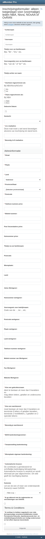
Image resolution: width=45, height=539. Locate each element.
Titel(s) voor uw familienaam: (15, 49)
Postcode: (8, 256)
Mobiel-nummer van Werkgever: (16, 358)
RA (6, 89)
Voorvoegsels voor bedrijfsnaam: (16, 307)
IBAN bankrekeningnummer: (15, 435)
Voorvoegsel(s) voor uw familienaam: (18, 61)
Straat (7, 155)
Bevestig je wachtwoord (13, 425)
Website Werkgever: (11, 378)
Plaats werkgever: (10, 329)
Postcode (8, 194)
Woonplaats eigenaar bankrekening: (18, 454)
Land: (6, 275)
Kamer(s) (7, 483)
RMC (7, 101)
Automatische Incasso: (13, 464)
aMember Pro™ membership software (25, 534)
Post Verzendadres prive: (13, 226)
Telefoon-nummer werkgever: (15, 349)
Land (6, 174)
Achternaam (9, 30)
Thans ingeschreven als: (13, 95)
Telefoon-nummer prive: (13, 204)
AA (6, 91)
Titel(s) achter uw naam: (13, 73)
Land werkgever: (10, 339)
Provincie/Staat (10, 184)
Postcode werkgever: (12, 319)
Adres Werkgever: (10, 288)
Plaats (7, 165)
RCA (6, 103)
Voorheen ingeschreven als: (15, 83)
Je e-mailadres (10, 126)
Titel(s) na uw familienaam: (14, 246)
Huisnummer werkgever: (13, 298)
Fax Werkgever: (10, 368)
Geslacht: (7, 116)
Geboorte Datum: (10, 106)
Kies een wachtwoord (12, 406)
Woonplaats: (8, 265)
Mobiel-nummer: (10, 214)
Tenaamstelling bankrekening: (15, 444)
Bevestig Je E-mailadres (13, 140)
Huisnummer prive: (11, 236)
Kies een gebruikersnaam (14, 387)
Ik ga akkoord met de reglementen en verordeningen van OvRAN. (18, 498)
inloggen (11, 24)
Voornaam (8, 39)
